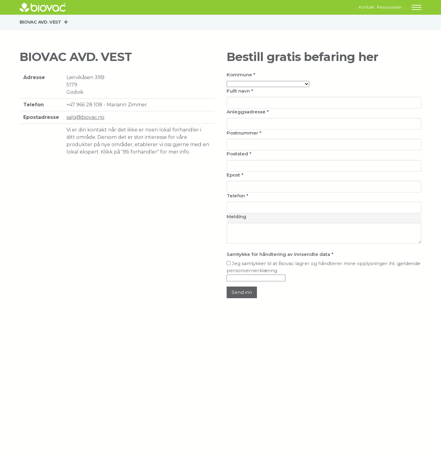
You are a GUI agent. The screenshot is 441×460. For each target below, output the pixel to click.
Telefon (237, 196)
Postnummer (244, 133)
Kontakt (367, 7)
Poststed (239, 154)
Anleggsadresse (248, 112)
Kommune (241, 75)
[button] (416, 7)
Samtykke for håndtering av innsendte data (280, 254)
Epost (235, 175)
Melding (236, 216)
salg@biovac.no (85, 117)
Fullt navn (240, 91)
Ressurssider (389, 7)
